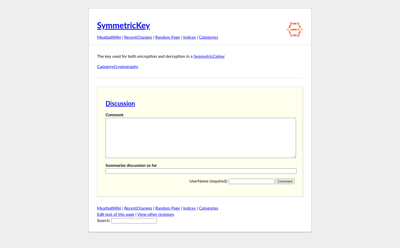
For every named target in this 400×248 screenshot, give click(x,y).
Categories (208, 37)
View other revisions (155, 221)
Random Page (167, 37)
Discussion (120, 103)
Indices (189, 37)
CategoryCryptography (117, 66)
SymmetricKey (123, 25)
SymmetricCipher (209, 56)
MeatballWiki (109, 37)
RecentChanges (138, 37)
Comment (115, 114)
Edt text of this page (115, 221)
